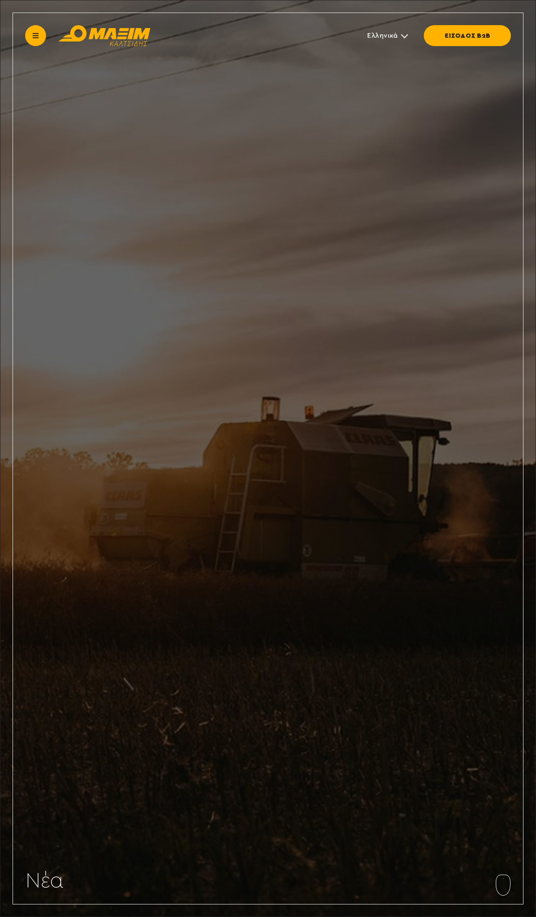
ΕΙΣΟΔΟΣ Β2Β (467, 35)
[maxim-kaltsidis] (104, 28)
